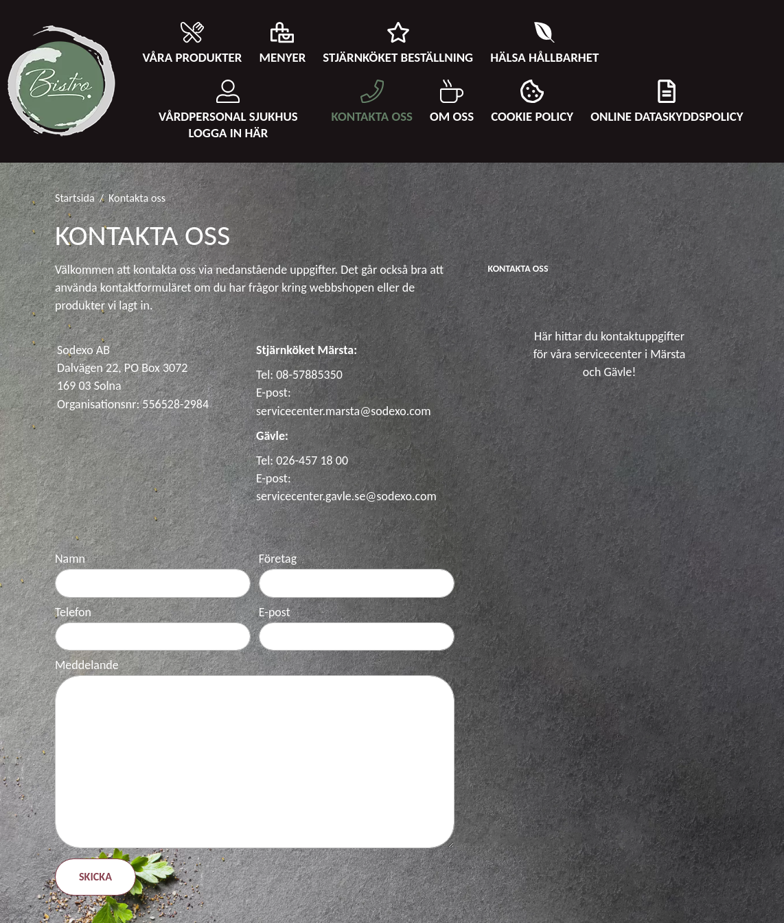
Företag (278, 558)
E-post (274, 612)
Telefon (73, 612)
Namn (70, 558)
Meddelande (87, 665)
